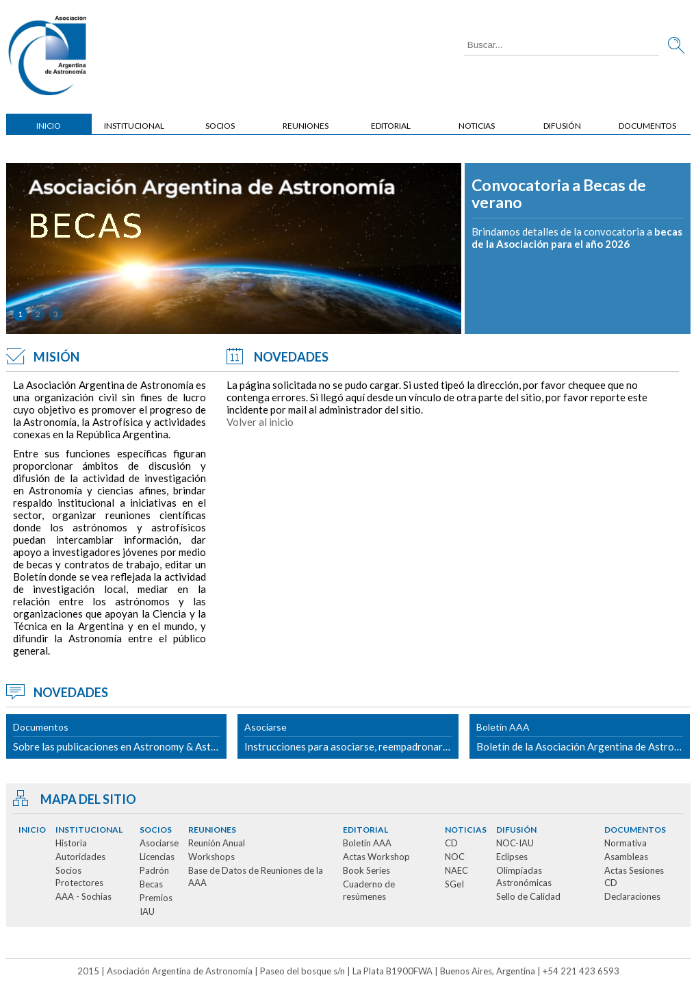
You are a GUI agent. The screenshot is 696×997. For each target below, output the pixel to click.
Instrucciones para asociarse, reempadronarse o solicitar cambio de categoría (351, 737)
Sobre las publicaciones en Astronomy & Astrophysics (120, 737)
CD (451, 842)
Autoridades (80, 856)
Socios (220, 126)
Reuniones (305, 126)
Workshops (211, 856)
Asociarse (159, 842)
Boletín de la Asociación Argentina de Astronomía (583, 737)
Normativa (625, 842)
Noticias (477, 126)
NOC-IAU (515, 842)
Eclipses (512, 856)
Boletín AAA (367, 842)
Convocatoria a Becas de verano (559, 194)
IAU (147, 911)
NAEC (456, 870)
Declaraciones (632, 896)
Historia (71, 842)
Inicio (48, 126)
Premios (156, 897)
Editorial (391, 126)
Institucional (134, 126)
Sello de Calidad (528, 896)
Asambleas (626, 856)
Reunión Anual (216, 842)
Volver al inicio (260, 422)
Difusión (562, 126)
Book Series (366, 870)
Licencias (157, 856)
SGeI (454, 884)
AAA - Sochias (83, 896)
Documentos (647, 126)
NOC (455, 856)
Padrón (154, 870)
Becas (151, 884)
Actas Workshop (376, 856)
